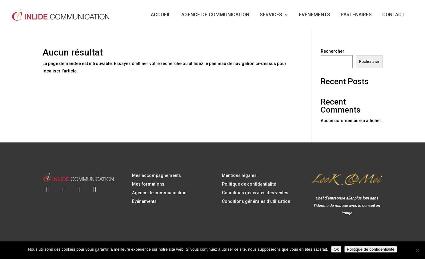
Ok (336, 249)
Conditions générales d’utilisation (256, 201)
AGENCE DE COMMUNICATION (215, 15)
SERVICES (271, 15)
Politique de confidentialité (249, 184)
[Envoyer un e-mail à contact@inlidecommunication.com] (47, 185)
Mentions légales (239, 175)
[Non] (417, 250)
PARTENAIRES (356, 15)
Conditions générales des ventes (255, 192)
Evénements (144, 201)
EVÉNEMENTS (314, 15)
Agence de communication (159, 192)
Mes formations (148, 184)
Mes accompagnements (156, 175)
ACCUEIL (161, 15)
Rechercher (332, 51)
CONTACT (393, 15)
